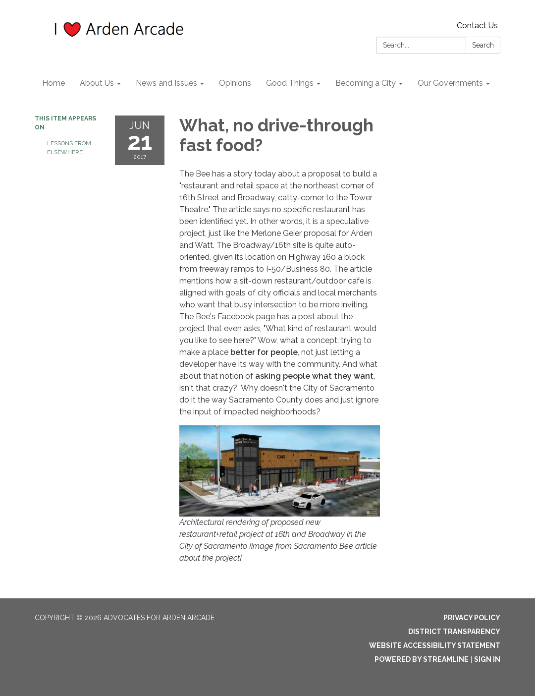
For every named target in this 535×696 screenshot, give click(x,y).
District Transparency (454, 632)
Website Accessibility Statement (434, 645)
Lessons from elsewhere (69, 148)
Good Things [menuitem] (290, 83)
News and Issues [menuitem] (166, 83)
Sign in (487, 659)
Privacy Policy (471, 618)
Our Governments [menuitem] (450, 83)
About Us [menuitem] (97, 83)
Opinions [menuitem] (235, 83)
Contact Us (477, 25)
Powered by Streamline (421, 659)
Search (483, 45)
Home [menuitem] (53, 83)
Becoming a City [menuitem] (365, 83)
